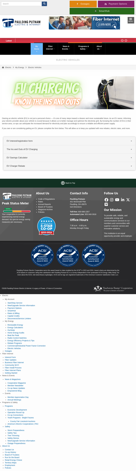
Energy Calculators (15, 327)
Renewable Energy (15, 325)
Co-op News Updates (16, 388)
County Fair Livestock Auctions (22, 421)
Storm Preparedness (15, 430)
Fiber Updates (10, 360)
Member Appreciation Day (18, 397)
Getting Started (11, 373)
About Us (99, 47)
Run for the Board (12, 457)
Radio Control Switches (17, 338)
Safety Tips (11, 433)
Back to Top (70, 183)
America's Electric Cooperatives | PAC (22, 424)
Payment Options (14, 308)
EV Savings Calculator (17, 158)
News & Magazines (13, 379)
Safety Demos (13, 438)
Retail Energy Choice (13, 460)
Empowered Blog (14, 391)
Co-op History (10, 452)
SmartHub (11, 311)
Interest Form (10, 357)
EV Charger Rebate (16, 166)
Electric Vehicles (14, 348)
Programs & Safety (83, 47)
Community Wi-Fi (12, 365)
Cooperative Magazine (16, 383)
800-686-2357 (84, 212)
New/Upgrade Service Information (21, 305)
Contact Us (9, 450)
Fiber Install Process (13, 368)
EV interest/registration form (20, 141)
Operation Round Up (15, 412)
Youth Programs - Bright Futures (20, 418)
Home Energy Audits (15, 333)
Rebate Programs (14, 343)
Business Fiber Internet (14, 362)
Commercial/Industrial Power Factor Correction (26, 346)
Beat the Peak (13, 335)
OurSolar (11, 330)
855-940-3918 (90, 214)
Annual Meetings (14, 400)
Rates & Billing (13, 313)
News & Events (66, 47)
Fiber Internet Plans (13, 370)
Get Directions (76, 207)
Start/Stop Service (14, 303)
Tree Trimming (13, 435)
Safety (7, 426)
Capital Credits (13, 316)
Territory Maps (10, 463)
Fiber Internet (50, 47)
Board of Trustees (12, 455)
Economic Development (17, 410)
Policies (8, 468)
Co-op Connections (15, 415)
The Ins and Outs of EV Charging (22, 149)
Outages (8, 351)
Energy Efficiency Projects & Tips (20, 341)
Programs (9, 406)
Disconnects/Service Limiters (19, 318)
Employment (10, 465)
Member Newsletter (15, 386)
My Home (36, 48)
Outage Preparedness (16, 443)
